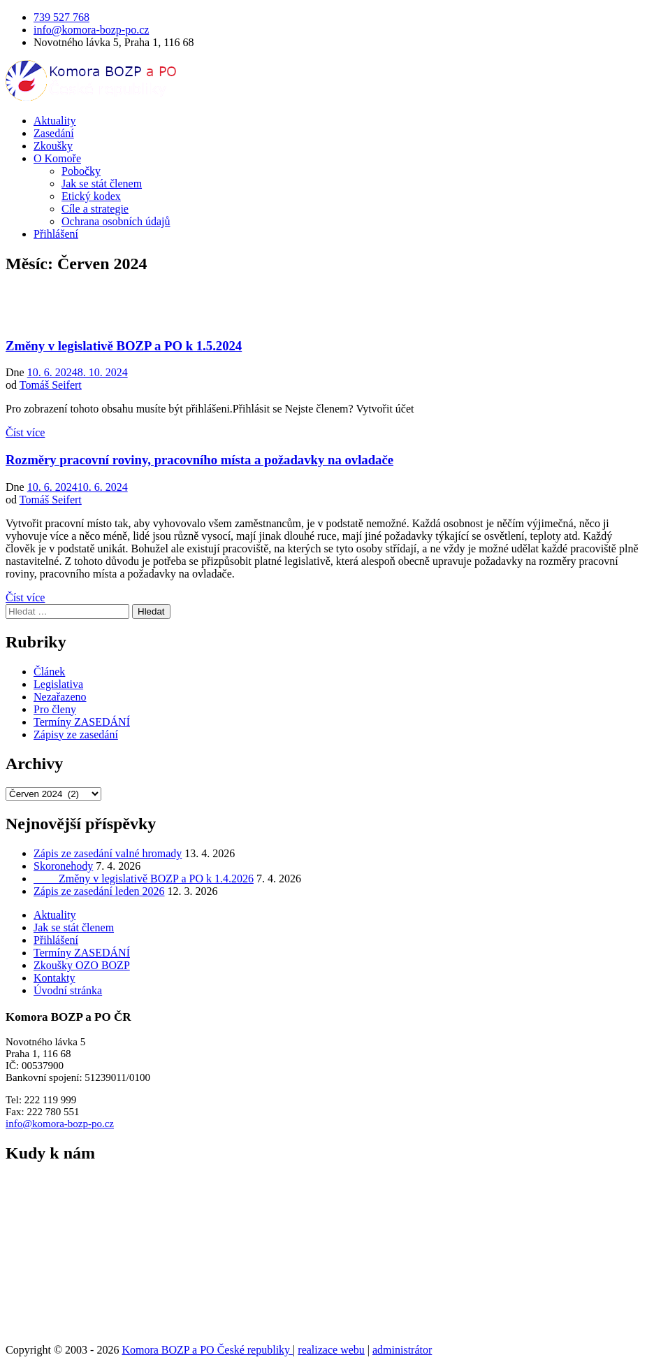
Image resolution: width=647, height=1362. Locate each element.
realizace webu (331, 1350)
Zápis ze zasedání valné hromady (108, 853)
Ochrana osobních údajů (115, 221)
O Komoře (57, 158)
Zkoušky (53, 146)
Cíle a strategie (95, 209)
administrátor (402, 1350)
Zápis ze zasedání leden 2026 (99, 891)
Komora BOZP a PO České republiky (207, 1350)
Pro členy (55, 709)
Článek (49, 672)
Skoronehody (63, 866)
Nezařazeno (60, 697)
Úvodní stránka (68, 990)
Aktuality (54, 121)
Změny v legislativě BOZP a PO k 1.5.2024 (124, 345)
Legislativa (58, 684)
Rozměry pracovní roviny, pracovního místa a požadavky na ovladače (199, 459)
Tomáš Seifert (51, 385)
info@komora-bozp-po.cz (91, 30)
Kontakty (54, 978)
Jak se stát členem (101, 183)
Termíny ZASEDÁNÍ (82, 722)
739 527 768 (61, 17)
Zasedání (54, 133)
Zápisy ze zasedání (76, 734)
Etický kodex (91, 196)
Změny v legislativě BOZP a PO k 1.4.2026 (144, 878)
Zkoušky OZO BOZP (82, 965)
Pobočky (81, 171)
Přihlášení (56, 234)
